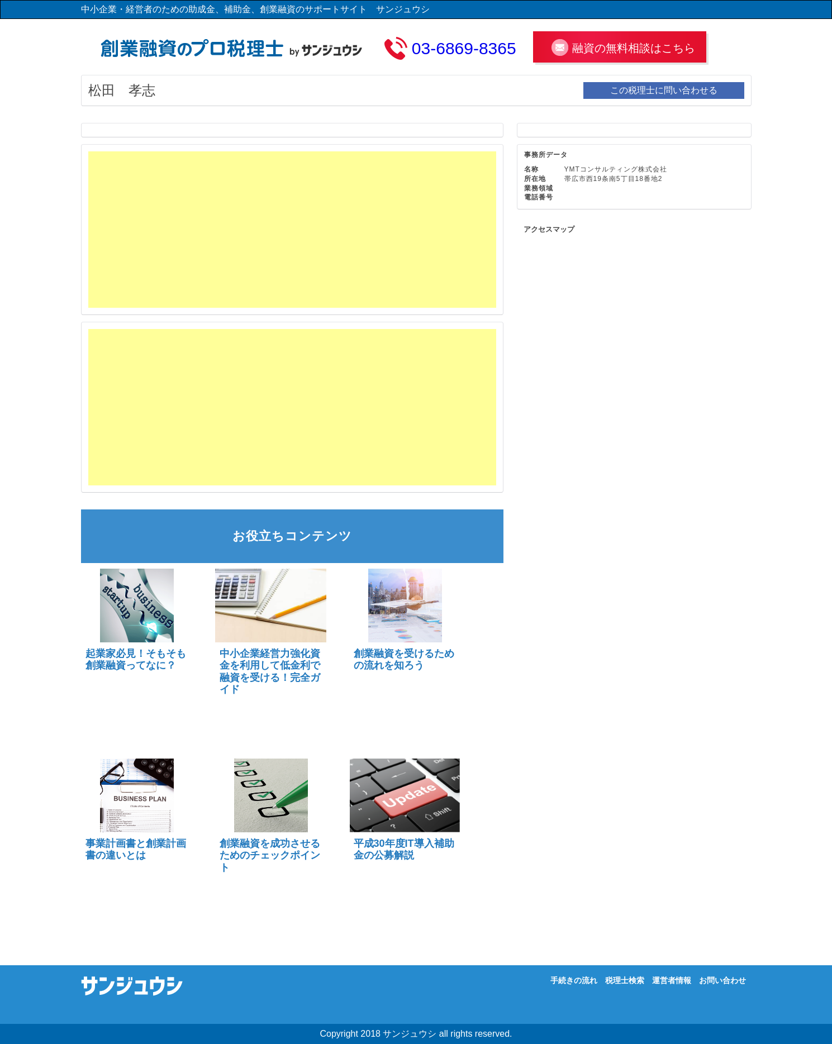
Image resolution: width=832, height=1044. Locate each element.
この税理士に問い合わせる (663, 90)
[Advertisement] (292, 229)
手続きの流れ (573, 980)
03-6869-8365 (464, 48)
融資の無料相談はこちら (633, 48)
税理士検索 (624, 980)
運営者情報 (671, 980)
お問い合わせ (722, 980)
